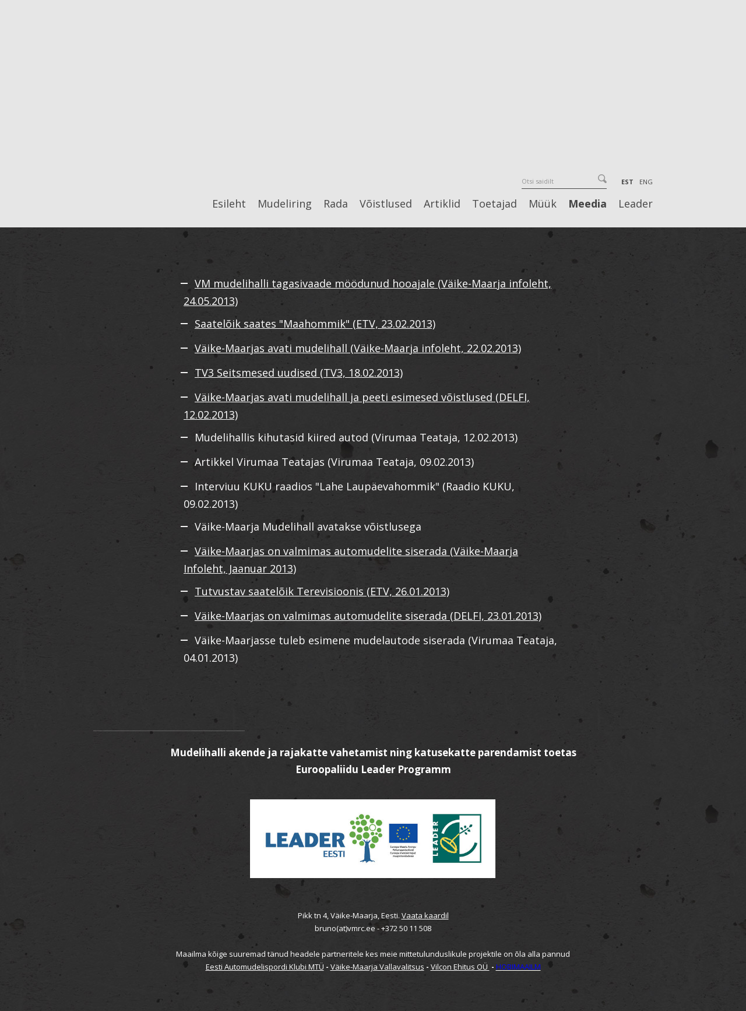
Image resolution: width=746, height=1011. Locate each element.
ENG (646, 181)
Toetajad (494, 204)
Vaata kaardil (425, 915)
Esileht (229, 204)
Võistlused (386, 204)
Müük (543, 204)
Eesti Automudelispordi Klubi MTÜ (265, 966)
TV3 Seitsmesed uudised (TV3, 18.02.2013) (299, 373)
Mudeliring (285, 204)
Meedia (587, 204)
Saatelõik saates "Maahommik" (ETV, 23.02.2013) (315, 324)
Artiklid (442, 204)
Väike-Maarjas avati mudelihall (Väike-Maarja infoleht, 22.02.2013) (358, 348)
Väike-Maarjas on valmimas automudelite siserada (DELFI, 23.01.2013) (368, 616)
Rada (335, 204)
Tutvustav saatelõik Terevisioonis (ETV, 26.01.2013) (322, 591)
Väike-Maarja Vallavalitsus (377, 966)
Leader (635, 204)
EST (627, 181)
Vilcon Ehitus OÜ (460, 966)
